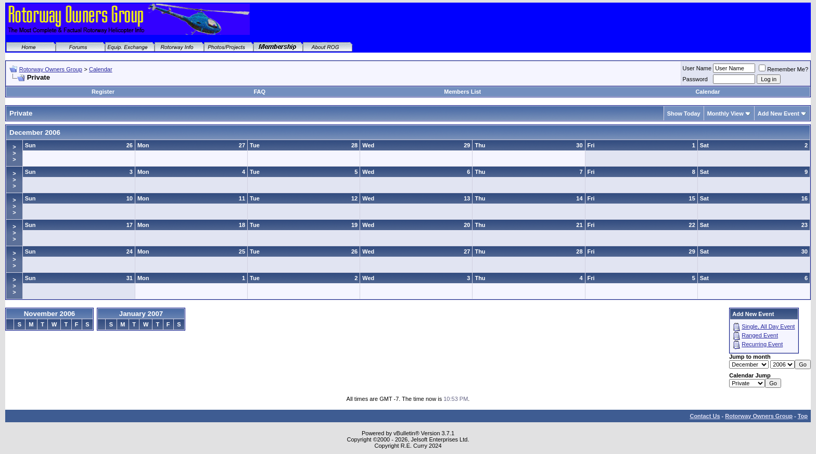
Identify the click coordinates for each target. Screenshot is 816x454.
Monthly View (725, 113)
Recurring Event (762, 344)
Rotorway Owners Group (50, 69)
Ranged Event (760, 335)
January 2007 (141, 314)
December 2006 (34, 132)
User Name (697, 68)
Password (695, 79)
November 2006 (49, 314)
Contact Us (705, 416)
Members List (462, 92)
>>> (14, 153)
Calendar (100, 69)
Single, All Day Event (768, 326)
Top (803, 416)
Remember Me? (783, 69)
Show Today (683, 113)
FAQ (259, 92)
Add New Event (778, 113)
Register (103, 92)
